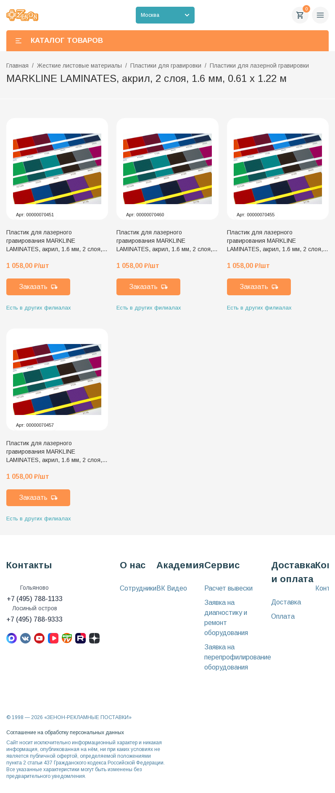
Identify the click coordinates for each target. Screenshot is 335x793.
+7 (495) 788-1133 (35, 598)
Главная (17, 65)
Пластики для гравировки (165, 65)
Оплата (283, 616)
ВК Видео (171, 588)
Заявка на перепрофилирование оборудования (237, 657)
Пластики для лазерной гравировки (259, 65)
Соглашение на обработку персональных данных (65, 732)
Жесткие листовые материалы (79, 65)
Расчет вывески (228, 588)
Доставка (286, 602)
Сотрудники (138, 588)
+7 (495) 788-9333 (34, 619)
